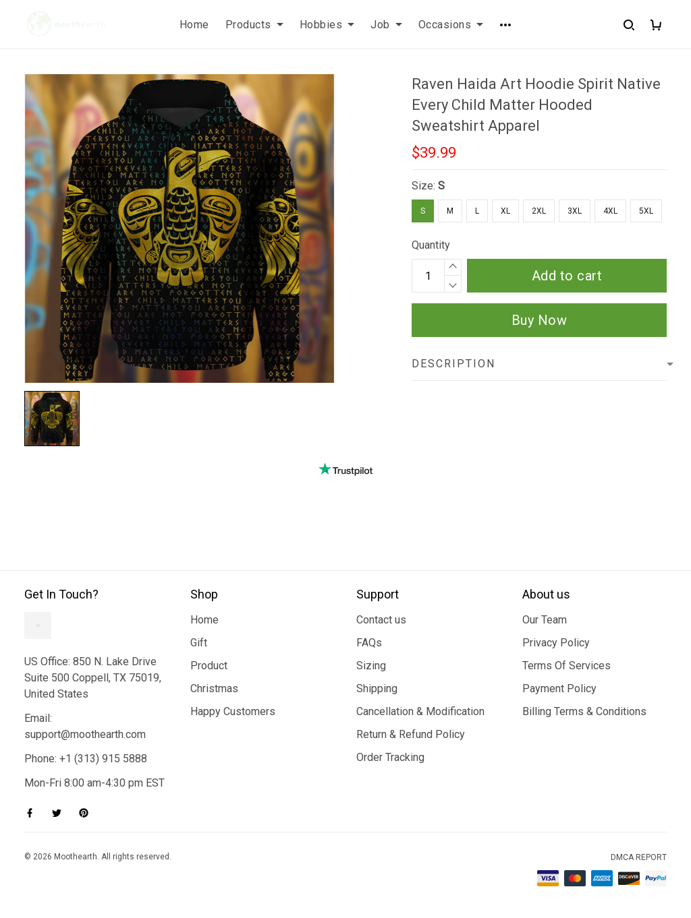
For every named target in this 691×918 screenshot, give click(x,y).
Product (208, 665)
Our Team (544, 619)
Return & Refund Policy (410, 734)
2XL (539, 211)
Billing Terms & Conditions (584, 711)
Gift (198, 642)
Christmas (214, 688)
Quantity (431, 245)
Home (204, 619)
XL (505, 211)
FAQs (369, 642)
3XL (575, 211)
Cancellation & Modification (420, 711)
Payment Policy (559, 688)
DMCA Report (639, 857)
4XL (610, 211)
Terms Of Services (566, 665)
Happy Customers (232, 711)
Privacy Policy (556, 642)
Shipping (376, 688)
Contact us (381, 619)
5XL (646, 211)
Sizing (371, 665)
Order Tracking (390, 757)
